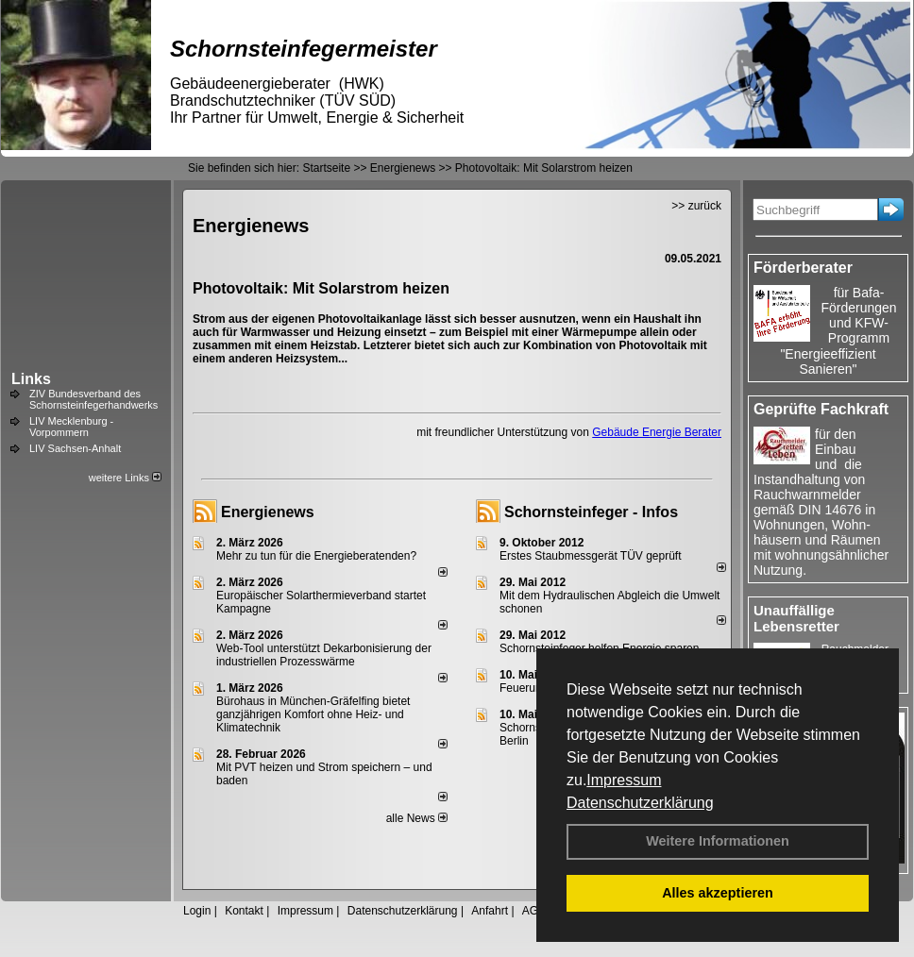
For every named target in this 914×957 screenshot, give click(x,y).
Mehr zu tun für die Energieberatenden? (316, 555)
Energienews (267, 512)
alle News (417, 818)
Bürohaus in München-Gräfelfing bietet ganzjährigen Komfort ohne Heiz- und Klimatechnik (313, 714)
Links (31, 379)
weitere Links (125, 477)
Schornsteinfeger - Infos (591, 512)
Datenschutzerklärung (640, 803)
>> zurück (696, 205)
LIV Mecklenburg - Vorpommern (71, 426)
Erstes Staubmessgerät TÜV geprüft (590, 555)
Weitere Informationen (717, 840)
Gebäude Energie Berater (656, 432)
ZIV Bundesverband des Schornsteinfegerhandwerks (93, 399)
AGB (534, 910)
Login (197, 910)
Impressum (623, 780)
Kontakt (244, 910)
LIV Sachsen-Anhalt (75, 448)
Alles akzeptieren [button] (717, 892)
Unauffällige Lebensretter (796, 618)
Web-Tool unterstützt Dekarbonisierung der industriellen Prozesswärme (324, 655)
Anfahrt (489, 910)
